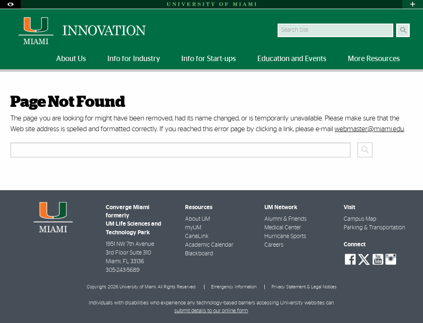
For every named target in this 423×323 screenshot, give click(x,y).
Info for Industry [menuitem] (133, 59)
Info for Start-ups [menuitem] (208, 59)
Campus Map (360, 219)
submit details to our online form (211, 311)
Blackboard (199, 254)
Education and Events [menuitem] (291, 59)
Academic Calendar (209, 245)
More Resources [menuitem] (374, 59)
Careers (273, 245)
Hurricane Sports (285, 236)
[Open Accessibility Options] (10, 4)
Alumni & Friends (285, 219)
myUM (193, 228)
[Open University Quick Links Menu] (412, 4)
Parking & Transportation (374, 228)
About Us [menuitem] (71, 59)
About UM (197, 219)
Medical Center (282, 228)
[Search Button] (403, 30)
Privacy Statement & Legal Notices (304, 287)
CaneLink (197, 236)
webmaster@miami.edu (369, 128)
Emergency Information (234, 287)
